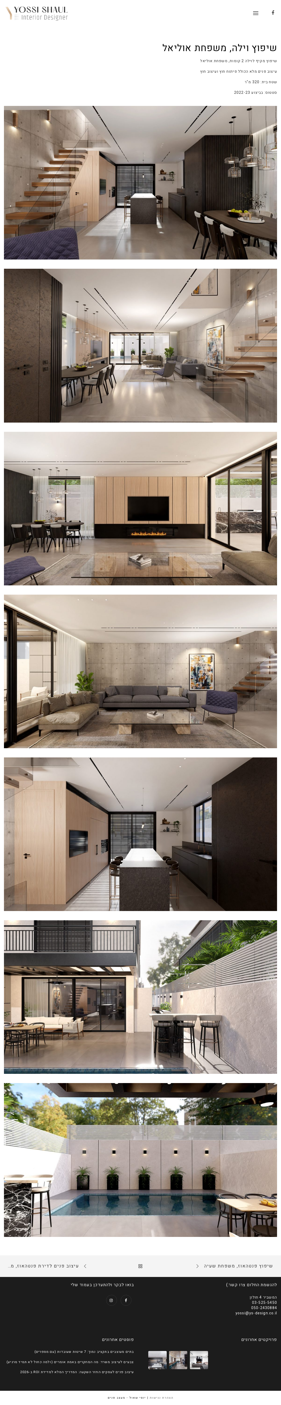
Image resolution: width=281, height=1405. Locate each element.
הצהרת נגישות (162, 1398)
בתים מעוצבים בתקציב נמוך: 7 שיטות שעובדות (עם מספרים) (84, 1352)
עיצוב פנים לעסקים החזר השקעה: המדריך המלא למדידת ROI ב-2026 (77, 1372)
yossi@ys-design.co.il (256, 1313)
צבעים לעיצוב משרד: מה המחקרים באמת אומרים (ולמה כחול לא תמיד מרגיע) (70, 1362)
